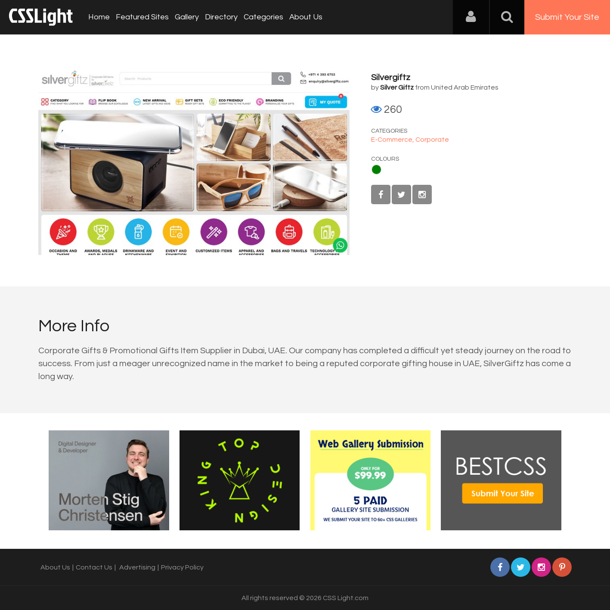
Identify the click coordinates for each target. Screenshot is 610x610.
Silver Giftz (397, 87)
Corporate (432, 139)
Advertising (137, 567)
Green (376, 169)
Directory (221, 17)
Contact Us (94, 567)
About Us (305, 17)
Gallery (187, 17)
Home (99, 17)
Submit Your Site (567, 17)
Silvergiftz (390, 77)
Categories (263, 17)
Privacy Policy (182, 567)
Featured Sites (142, 17)
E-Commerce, (393, 139)
